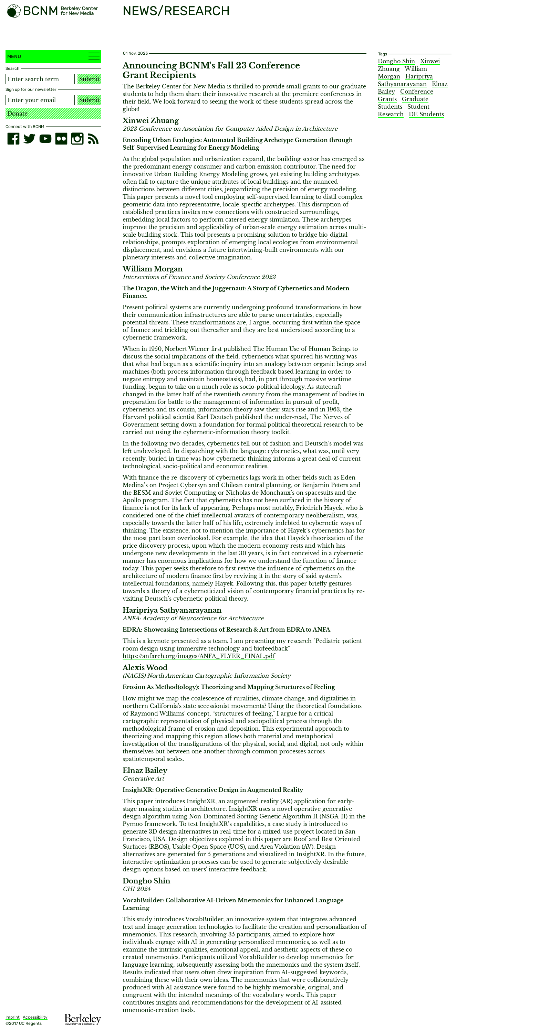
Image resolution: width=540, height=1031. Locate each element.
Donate (17, 113)
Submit (89, 79)
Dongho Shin (396, 61)
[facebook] (13, 139)
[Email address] (40, 100)
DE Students (426, 114)
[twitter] (29, 139)
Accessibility (35, 1017)
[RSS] (93, 139)
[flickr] (61, 139)
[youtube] (45, 139)
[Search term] (40, 79)
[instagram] (77, 139)
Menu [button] (53, 56)
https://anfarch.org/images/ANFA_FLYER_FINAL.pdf (199, 656)
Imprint (13, 1017)
